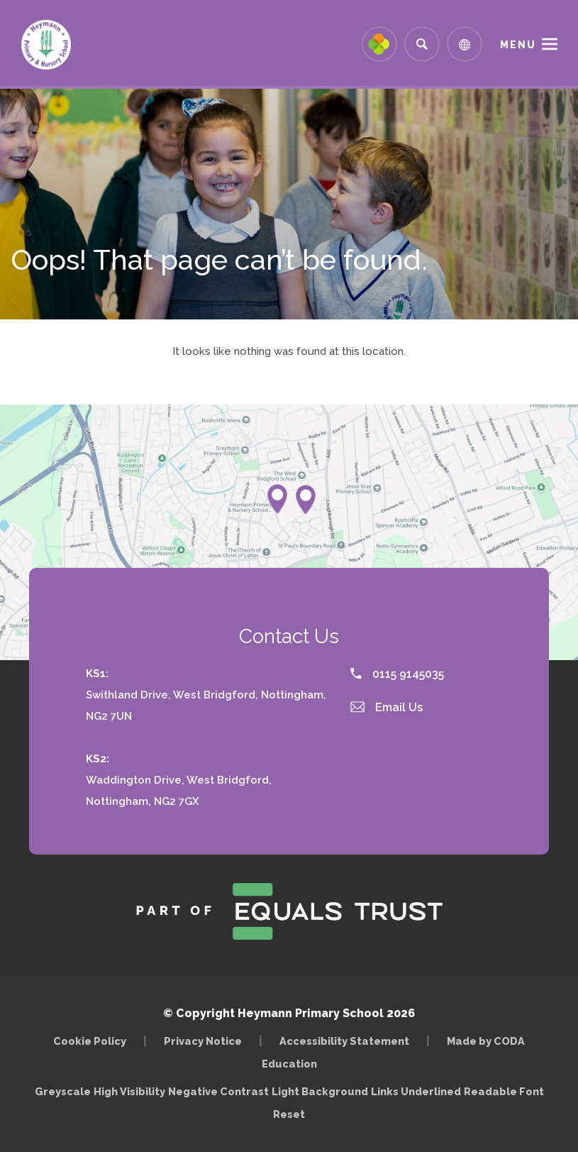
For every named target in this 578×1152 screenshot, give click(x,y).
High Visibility (129, 1091)
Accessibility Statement (344, 1041)
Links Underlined (416, 1091)
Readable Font (504, 1091)
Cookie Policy (89, 1041)
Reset (289, 1114)
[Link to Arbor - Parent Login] (379, 44)
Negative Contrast (218, 1091)
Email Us (386, 707)
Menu (518, 44)
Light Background (320, 1091)
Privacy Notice (203, 1041)
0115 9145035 (397, 674)
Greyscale (63, 1091)
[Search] (422, 44)
